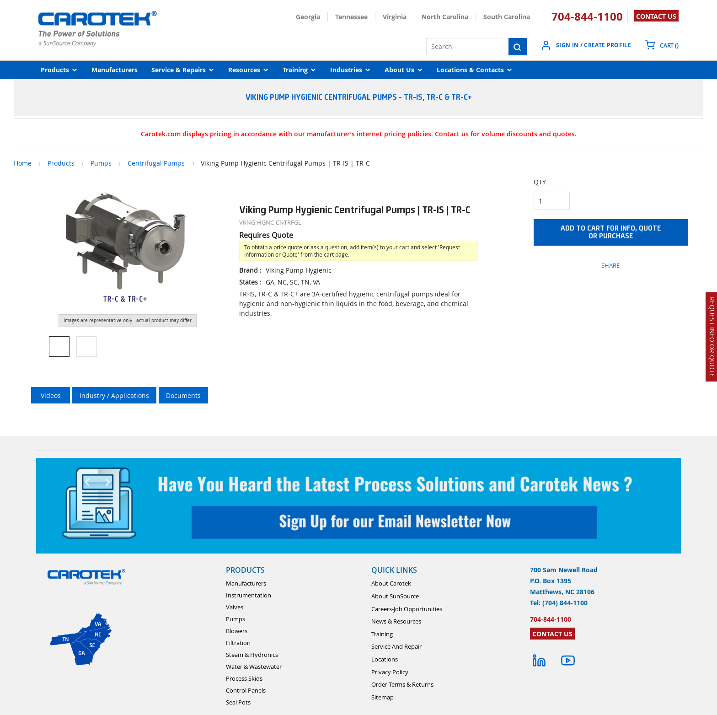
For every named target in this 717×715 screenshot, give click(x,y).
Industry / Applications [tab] (114, 395)
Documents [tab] (183, 395)
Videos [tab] (51, 395)
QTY (540, 181)
